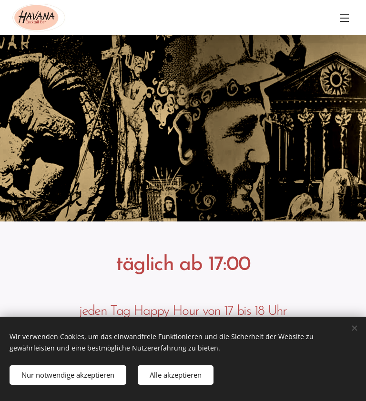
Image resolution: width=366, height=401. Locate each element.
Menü (344, 18)
